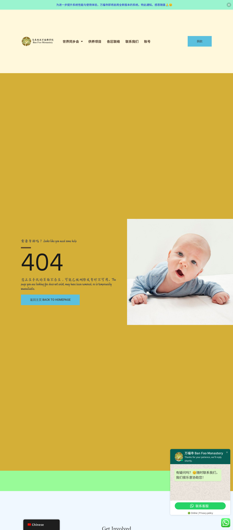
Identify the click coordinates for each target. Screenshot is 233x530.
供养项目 (94, 41)
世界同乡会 (73, 41)
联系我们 (132, 41)
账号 (147, 41)
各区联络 (113, 41)
